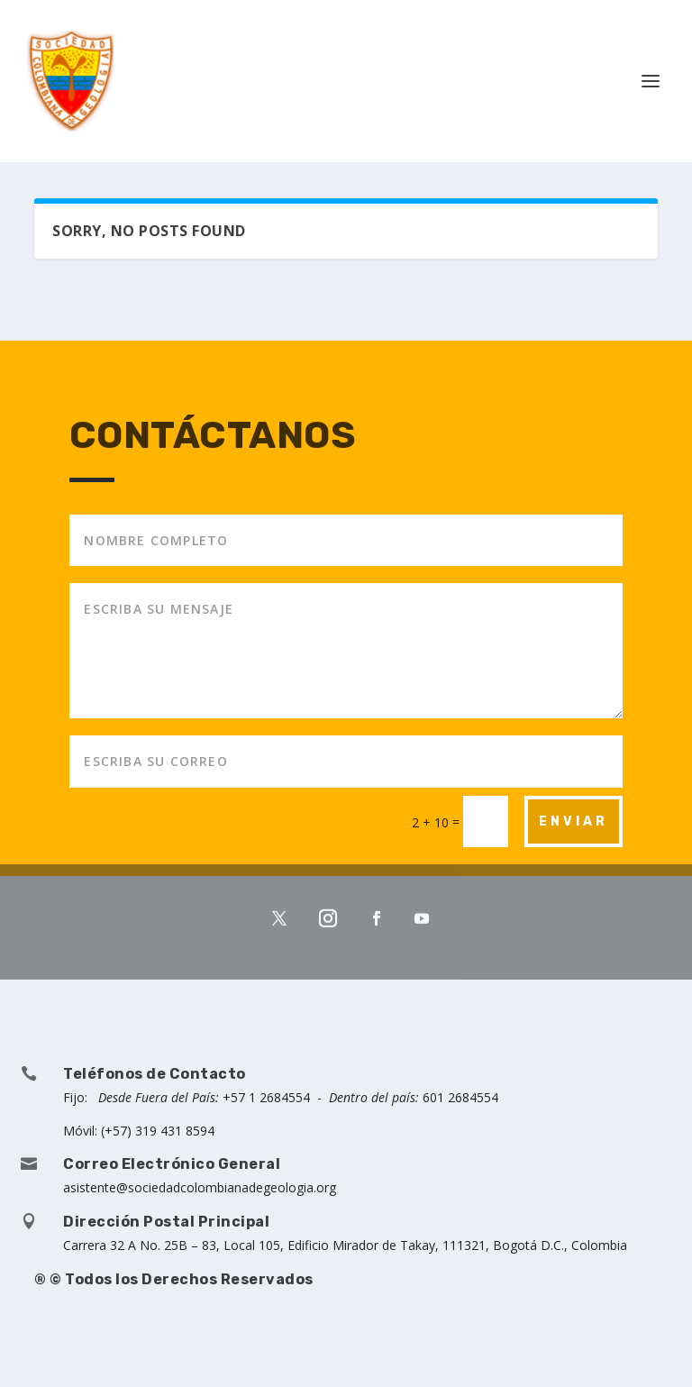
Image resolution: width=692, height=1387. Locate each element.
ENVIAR (573, 821)
